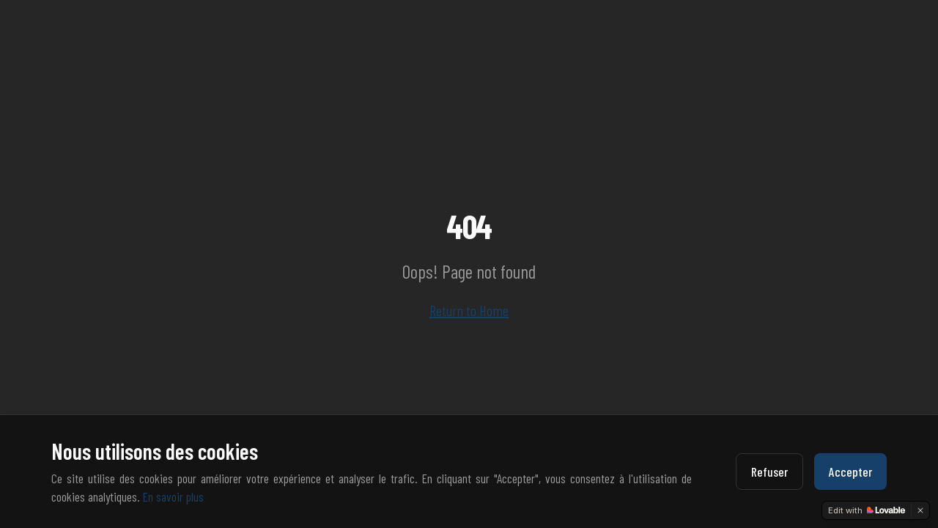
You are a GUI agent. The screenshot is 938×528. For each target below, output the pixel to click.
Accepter (850, 471)
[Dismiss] (920, 510)
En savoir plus (173, 496)
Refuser (769, 471)
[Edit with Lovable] (866, 510)
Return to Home (469, 310)
